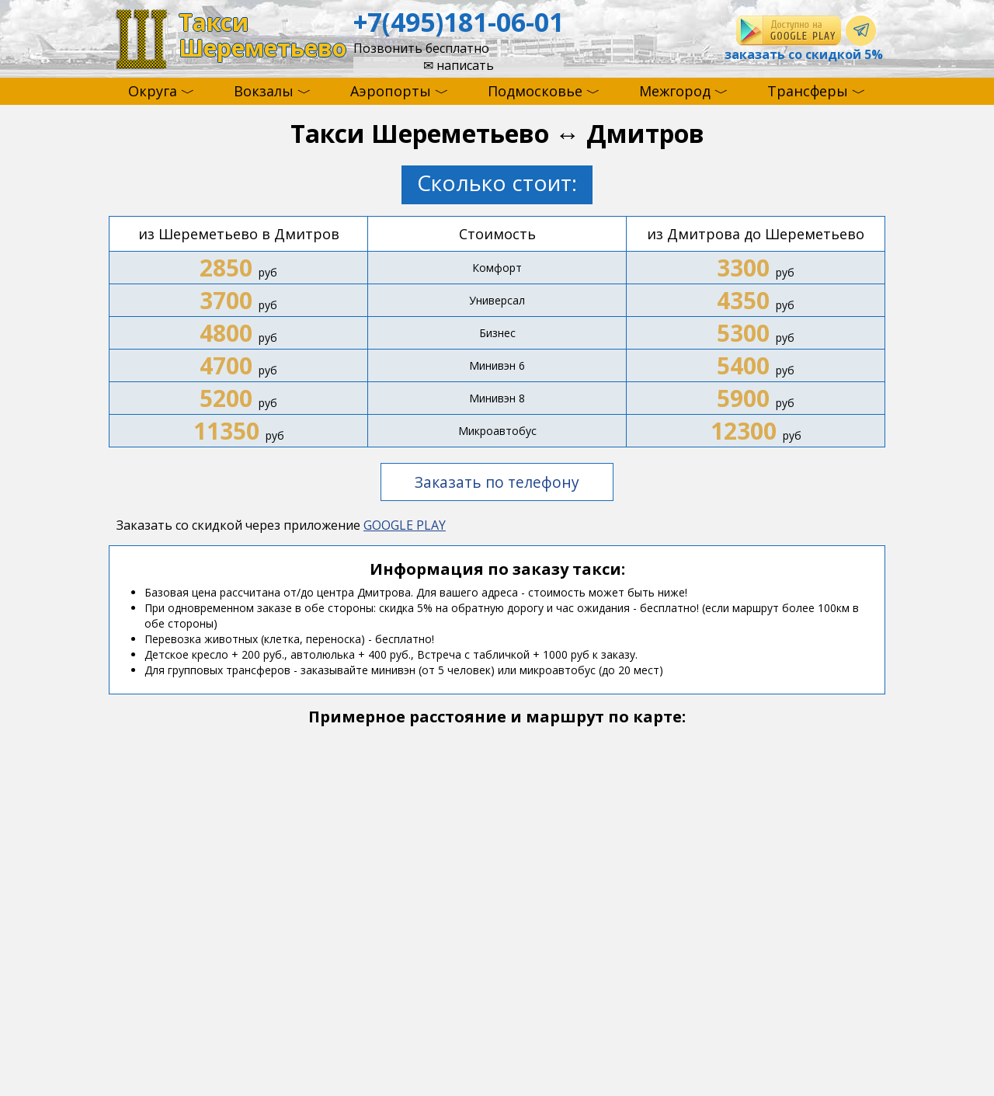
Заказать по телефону (497, 481)
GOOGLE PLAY (404, 525)
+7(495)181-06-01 (458, 22)
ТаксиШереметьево (262, 35)
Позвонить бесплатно (421, 48)
